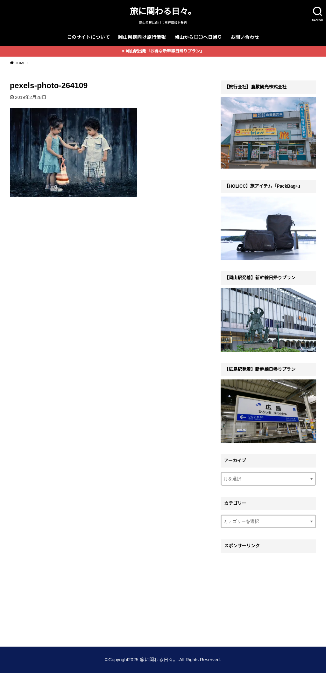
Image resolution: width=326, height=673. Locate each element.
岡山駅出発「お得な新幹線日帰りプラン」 (164, 51)
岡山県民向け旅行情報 (142, 37)
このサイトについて (88, 37)
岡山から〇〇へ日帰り (198, 37)
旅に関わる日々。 (163, 11)
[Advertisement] (268, 595)
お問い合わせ (244, 37)
